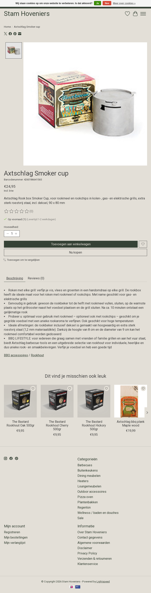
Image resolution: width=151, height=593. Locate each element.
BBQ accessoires (16, 355)
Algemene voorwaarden (93, 543)
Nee (107, 3)
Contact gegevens (89, 537)
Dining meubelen (88, 476)
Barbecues (84, 465)
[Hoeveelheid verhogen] (15, 233)
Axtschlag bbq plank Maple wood (131, 423)
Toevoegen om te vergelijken (21, 259)
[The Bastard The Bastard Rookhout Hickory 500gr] (93, 401)
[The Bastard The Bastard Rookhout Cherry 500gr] (57, 401)
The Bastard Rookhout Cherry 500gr (57, 425)
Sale (80, 518)
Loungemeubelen (89, 486)
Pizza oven (85, 497)
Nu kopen (75, 252)
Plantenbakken (87, 502)
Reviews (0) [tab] (36, 278)
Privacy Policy (87, 553)
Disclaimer (84, 548)
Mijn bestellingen (16, 537)
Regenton (84, 507)
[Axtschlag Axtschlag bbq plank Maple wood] (130, 401)
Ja (97, 3)
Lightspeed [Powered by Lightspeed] (103, 581)
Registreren (12, 532)
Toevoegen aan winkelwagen (71, 244)
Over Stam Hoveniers (92, 532)
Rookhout (37, 355)
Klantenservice (87, 564)
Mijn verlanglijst (14, 543)
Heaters (82, 481)
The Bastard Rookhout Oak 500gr (20, 423)
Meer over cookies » (124, 3)
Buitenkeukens (87, 470)
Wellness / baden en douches (98, 513)
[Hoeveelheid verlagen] (7, 233)
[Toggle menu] (143, 14)
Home (7, 26)
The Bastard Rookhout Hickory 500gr (94, 425)
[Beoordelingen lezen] (16, 211)
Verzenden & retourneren (94, 558)
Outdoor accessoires (91, 491)
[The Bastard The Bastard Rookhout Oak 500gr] (20, 401)
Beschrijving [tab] (14, 278)
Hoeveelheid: (11, 226)
